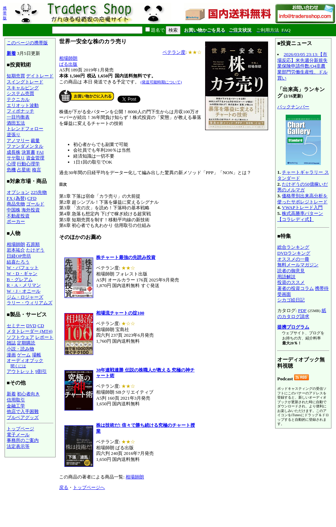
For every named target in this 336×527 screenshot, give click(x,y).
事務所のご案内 (23, 440)
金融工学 (16, 405)
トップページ (20, 428)
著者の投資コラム (295, 288)
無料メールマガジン (297, 264)
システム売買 (20, 93)
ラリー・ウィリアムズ (29, 302)
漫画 (11, 354)
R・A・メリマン (24, 285)
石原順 (33, 244)
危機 (11, 169)
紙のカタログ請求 (301, 313)
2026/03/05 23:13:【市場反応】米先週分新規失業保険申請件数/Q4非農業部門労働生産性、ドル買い (302, 66)
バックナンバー (293, 106)
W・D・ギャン (22, 273)
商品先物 (16, 204)
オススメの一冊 (293, 259)
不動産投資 (18, 215)
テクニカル (18, 99)
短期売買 (16, 75)
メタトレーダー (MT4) (29, 331)
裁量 (35, 140)
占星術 (24, 169)
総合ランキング (293, 247)
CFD (32, 198)
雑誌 (11, 342)
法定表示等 (18, 446)
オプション (18, 192)
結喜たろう (18, 262)
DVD (31, 325)
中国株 (13, 209)
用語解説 (286, 276)
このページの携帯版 (27, 42)
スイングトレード (25, 81)
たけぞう (35, 250)
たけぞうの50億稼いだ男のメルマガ (302, 187)
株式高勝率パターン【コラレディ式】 (300, 216)
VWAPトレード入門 (302, 207)
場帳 (36, 354)
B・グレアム (20, 279)
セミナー (16, 325)
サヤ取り (16, 157)
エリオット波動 (23, 105)
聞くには (18, 366)
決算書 (28, 152)
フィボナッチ (20, 111)
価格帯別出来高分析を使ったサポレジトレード (302, 198)
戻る (63, 487)
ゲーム (24, 354)
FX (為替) (16, 198)
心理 (11, 163)
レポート (44, 337)
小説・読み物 (20, 348)
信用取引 (16, 399)
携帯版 (5, 13)
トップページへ (89, 487)
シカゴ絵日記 (291, 300)
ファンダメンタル (25, 146)
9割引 (41, 371)
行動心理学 (28, 163)
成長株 (13, 152)
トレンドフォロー (25, 128)
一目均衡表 (18, 117)
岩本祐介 (16, 250)
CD (41, 325)
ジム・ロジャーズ (25, 297)
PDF (302, 310)
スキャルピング (23, 87)
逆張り (13, 134)
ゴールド (35, 204)
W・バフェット (23, 267)
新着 (11, 53)
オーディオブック (25, 360)
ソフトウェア (20, 337)
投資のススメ (291, 282)
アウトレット (20, 371)
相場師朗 (16, 244)
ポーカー (16, 221)
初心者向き (28, 393)
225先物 (39, 192)
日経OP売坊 (19, 256)
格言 (36, 169)
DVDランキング (293, 253)
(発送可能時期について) (161, 82)
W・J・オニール (23, 291)
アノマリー (18, 140)
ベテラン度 (174, 52)
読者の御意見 (291, 270)
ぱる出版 (68, 64)
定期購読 (26, 342)
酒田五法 (16, 123)
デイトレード (39, 75)
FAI (40, 152)
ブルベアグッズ (23, 417)
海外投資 (30, 209)
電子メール (18, 434)
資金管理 (35, 157)
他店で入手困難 (23, 411)
